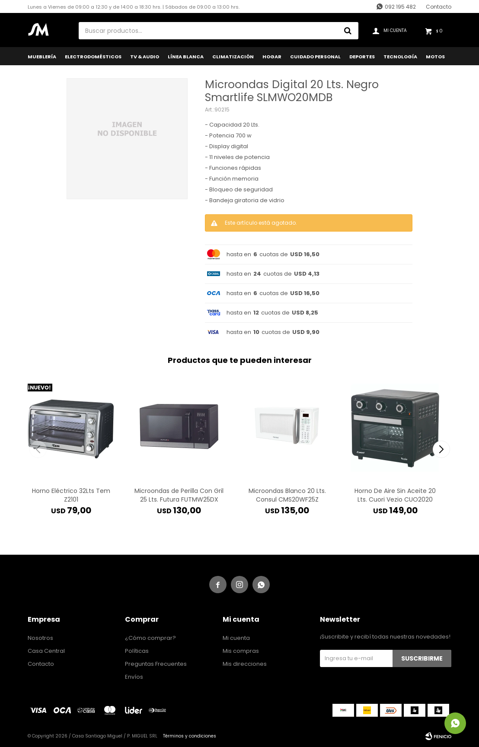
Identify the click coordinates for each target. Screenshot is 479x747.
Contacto (438, 6)
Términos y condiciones (189, 736)
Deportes (362, 56)
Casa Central (46, 651)
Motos (435, 56)
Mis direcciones (245, 664)
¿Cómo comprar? (150, 638)
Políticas (137, 651)
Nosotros (40, 638)
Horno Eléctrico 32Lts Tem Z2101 (71, 495)
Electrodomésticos (93, 56)
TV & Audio (144, 56)
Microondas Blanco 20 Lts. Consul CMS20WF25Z (287, 495)
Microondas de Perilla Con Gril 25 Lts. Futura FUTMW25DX (179, 495)
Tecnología (400, 56)
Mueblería (42, 56)
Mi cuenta (236, 638)
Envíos (134, 677)
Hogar (271, 56)
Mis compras (241, 651)
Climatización (233, 56)
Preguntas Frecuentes (156, 664)
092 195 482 (400, 6)
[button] (441, 449)
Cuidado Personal (315, 56)
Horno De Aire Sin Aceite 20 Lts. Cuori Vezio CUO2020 (395, 495)
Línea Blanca (186, 56)
